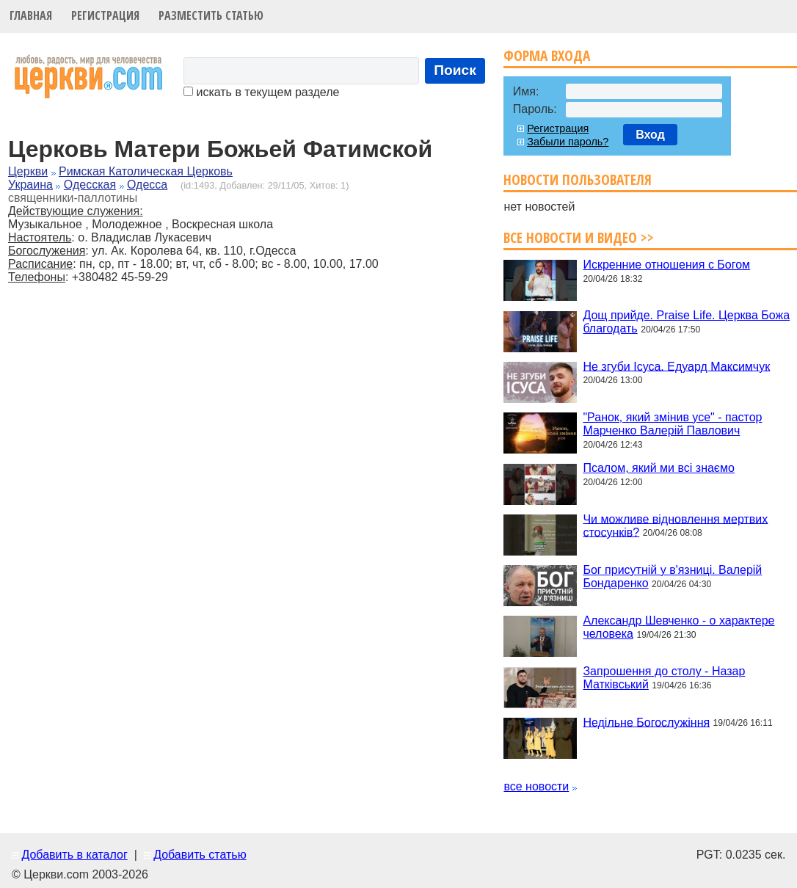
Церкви (28, 171)
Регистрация (105, 15)
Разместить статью (211, 15)
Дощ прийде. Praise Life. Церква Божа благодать (686, 322)
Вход (650, 134)
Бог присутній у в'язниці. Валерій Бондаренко (672, 576)
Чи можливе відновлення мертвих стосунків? (675, 525)
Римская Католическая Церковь (146, 171)
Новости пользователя (577, 179)
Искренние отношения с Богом (666, 264)
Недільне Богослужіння (646, 722)
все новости (536, 786)
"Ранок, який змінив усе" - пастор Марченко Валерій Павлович (672, 424)
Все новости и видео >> (578, 237)
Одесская (90, 184)
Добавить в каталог (74, 854)
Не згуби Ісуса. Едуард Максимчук (676, 366)
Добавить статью (200, 854)
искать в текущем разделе (261, 92)
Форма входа (546, 55)
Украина (30, 184)
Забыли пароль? (567, 142)
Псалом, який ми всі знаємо (659, 468)
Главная (31, 15)
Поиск (455, 70)
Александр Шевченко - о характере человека (678, 627)
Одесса (147, 184)
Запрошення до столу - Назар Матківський (664, 678)
